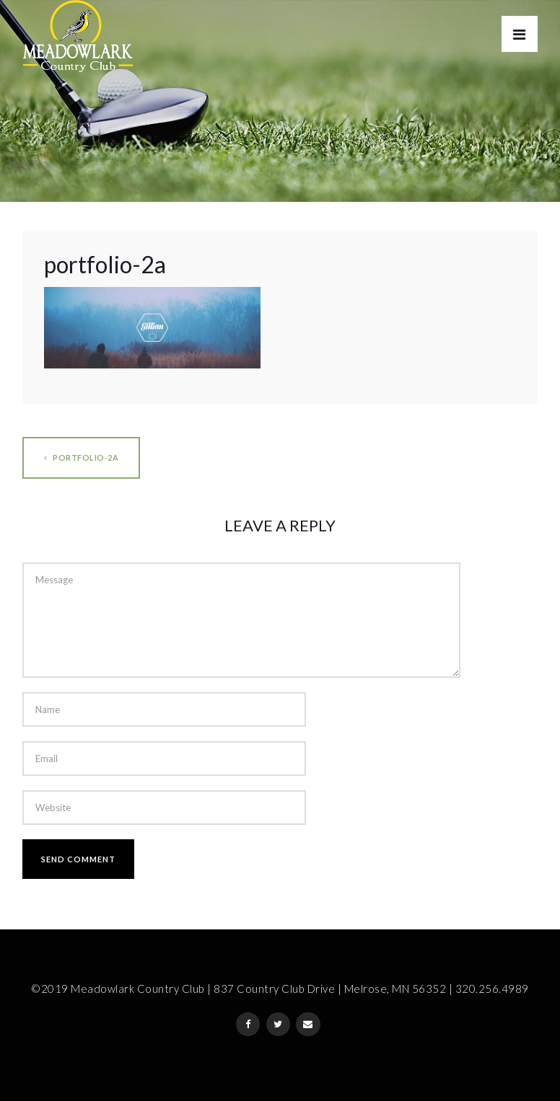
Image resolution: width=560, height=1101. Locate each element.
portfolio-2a (81, 457)
